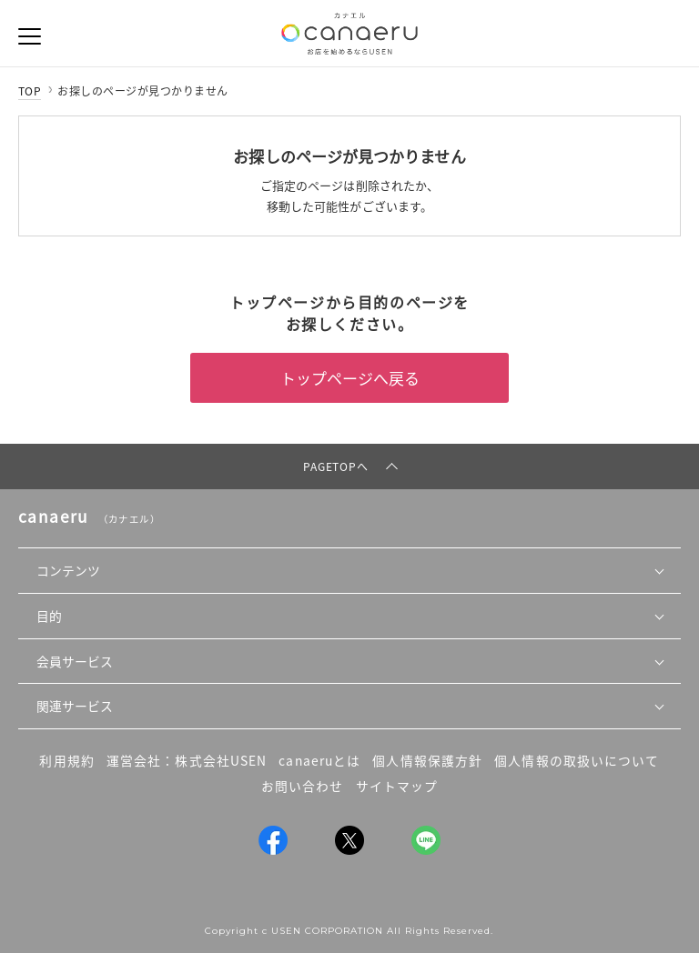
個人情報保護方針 (427, 760)
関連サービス (74, 706)
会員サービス (74, 661)
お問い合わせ (302, 785)
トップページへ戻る (350, 377)
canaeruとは (319, 760)
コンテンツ (68, 570)
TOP (29, 91)
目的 (49, 616)
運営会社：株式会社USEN (186, 760)
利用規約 (66, 760)
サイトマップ (397, 785)
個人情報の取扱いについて (576, 760)
